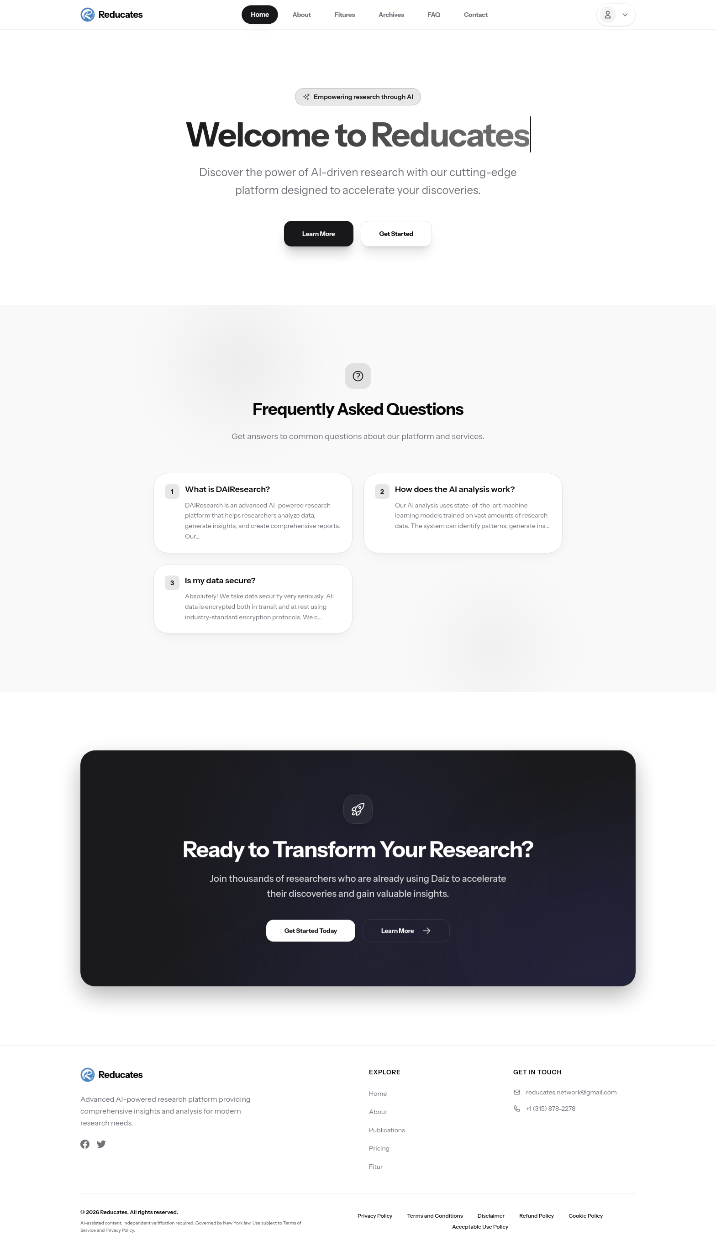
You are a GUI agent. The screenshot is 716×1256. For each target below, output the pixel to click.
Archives (391, 14)
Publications (387, 1130)
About (302, 14)
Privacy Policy (375, 1215)
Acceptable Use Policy (480, 1226)
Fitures (345, 14)
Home (260, 14)
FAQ (434, 14)
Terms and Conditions (435, 1215)
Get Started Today (310, 931)
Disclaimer (491, 1215)
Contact (476, 14)
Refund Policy (536, 1215)
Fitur (376, 1166)
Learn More (318, 234)
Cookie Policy (586, 1215)
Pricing (379, 1148)
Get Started (396, 234)
